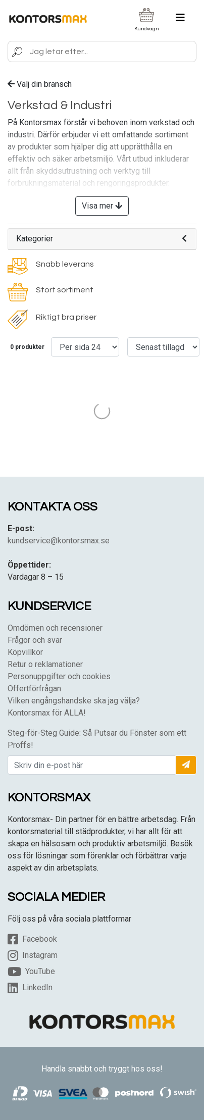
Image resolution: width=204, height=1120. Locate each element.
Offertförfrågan (34, 688)
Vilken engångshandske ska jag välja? (74, 700)
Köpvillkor (25, 652)
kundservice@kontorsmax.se (59, 540)
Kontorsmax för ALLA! (47, 713)
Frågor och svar (35, 640)
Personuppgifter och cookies (59, 676)
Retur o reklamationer (45, 664)
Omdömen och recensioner (55, 628)
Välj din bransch (40, 84)
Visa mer (102, 206)
